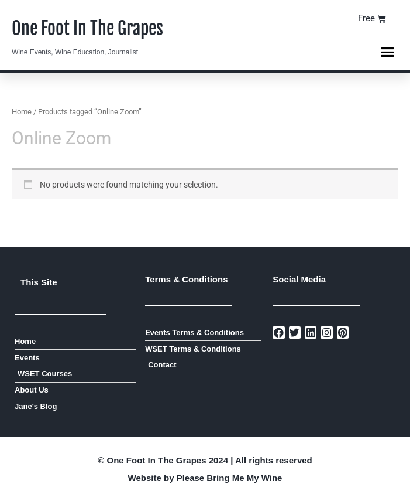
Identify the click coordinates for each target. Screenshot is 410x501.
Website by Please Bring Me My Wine (205, 478)
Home (22, 111)
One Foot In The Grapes (87, 28)
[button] (388, 52)
